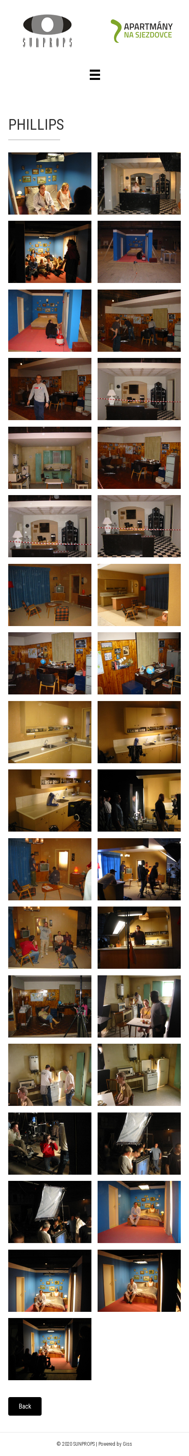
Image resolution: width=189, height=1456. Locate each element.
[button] (25, 1406)
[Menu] (95, 75)
